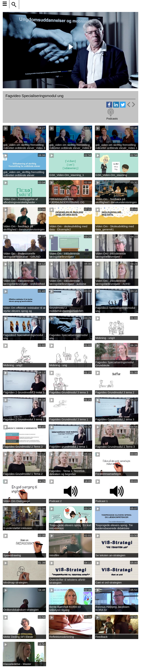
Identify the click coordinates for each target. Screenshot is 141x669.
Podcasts (112, 118)
